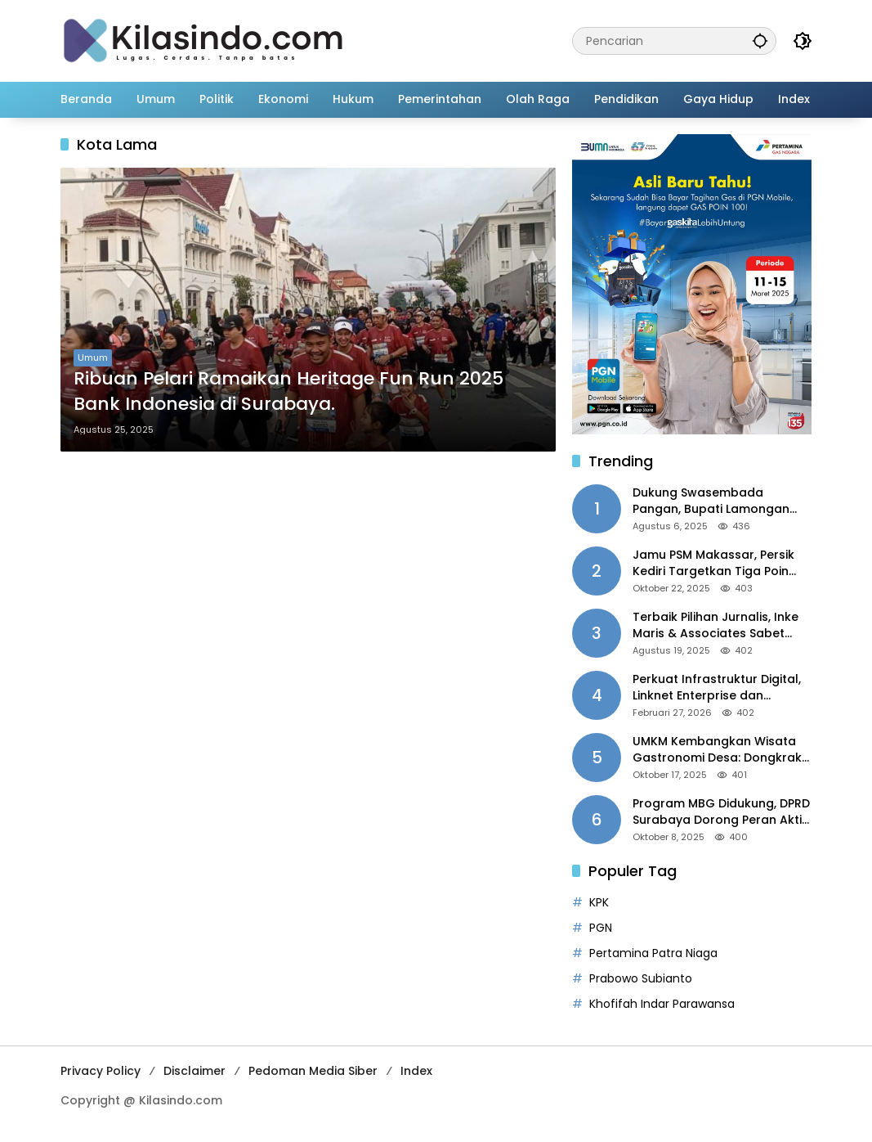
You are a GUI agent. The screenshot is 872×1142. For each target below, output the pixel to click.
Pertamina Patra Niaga (653, 953)
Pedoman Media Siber (313, 1071)
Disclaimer (194, 1071)
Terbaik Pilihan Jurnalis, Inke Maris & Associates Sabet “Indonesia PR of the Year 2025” (715, 625)
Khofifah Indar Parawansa (662, 1004)
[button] (760, 40)
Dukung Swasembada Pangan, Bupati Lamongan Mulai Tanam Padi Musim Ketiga (711, 501)
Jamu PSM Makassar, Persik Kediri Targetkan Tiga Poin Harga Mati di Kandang (713, 563)
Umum (93, 357)
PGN (600, 927)
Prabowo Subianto (640, 978)
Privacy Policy (100, 1071)
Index (416, 1071)
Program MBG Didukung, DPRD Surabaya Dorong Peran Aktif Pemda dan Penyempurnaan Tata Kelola (721, 812)
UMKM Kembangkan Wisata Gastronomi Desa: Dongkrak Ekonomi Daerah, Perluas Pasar (717, 750)
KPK (599, 902)
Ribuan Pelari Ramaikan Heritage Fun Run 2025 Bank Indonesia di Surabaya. (288, 391)
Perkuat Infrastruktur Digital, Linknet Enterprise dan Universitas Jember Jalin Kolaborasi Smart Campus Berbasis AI (717, 688)
